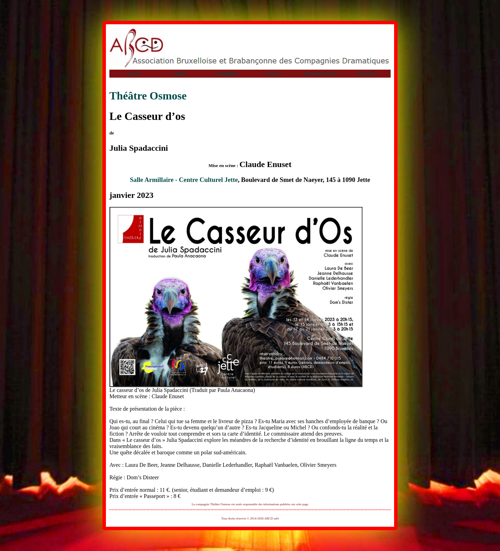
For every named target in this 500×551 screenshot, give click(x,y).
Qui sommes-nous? (320, 73)
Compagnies (227, 73)
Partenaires (367, 73)
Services (273, 73)
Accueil (133, 73)
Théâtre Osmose (147, 95)
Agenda (179, 73)
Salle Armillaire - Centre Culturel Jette (184, 179)
